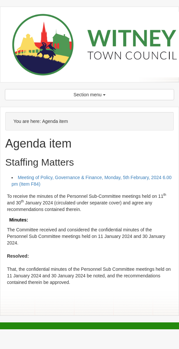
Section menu (89, 94)
